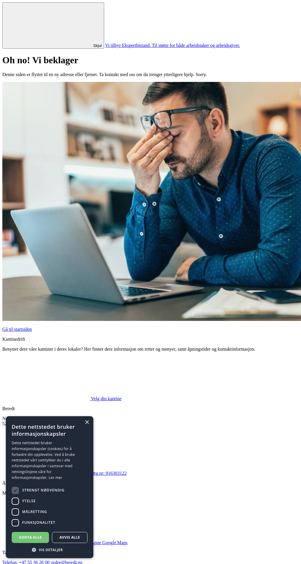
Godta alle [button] (30, 537)
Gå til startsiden (17, 329)
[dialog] (49, 487)
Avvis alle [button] (70, 537)
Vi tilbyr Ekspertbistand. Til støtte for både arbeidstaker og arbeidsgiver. (172, 45)
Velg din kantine (62, 398)
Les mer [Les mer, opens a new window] (55, 477)
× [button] (87, 422)
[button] (50, 549)
